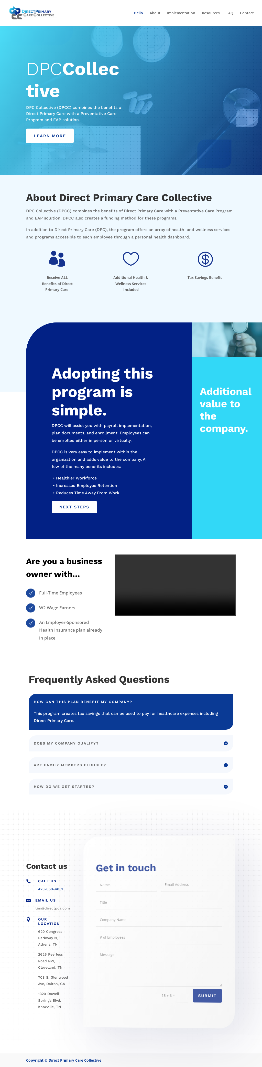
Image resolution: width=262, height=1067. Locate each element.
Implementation (181, 13)
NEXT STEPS (74, 507)
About (155, 13)
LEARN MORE (50, 135)
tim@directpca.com (52, 908)
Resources (211, 13)
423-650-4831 (50, 889)
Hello (138, 13)
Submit (197, 999)
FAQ (229, 13)
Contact (247, 13)
